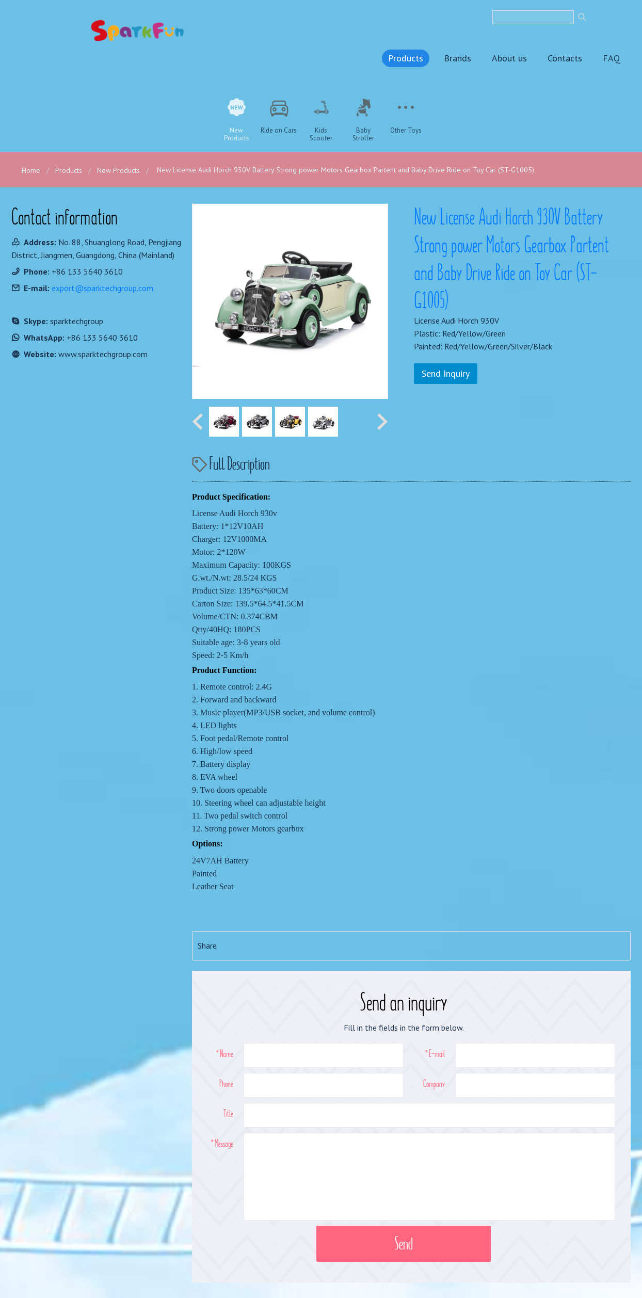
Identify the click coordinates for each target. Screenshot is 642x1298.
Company (434, 1083)
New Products (118, 170)
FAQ (611, 58)
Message (224, 1143)
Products (405, 58)
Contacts (565, 58)
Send (403, 1243)
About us (509, 58)
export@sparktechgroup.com (102, 288)
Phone (226, 1083)
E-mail (437, 1053)
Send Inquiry (446, 373)
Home (31, 170)
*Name (224, 1053)
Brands (457, 58)
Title (228, 1113)
